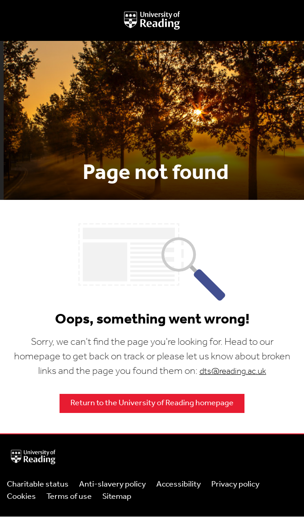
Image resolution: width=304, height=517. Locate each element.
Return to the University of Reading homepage (152, 403)
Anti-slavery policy (112, 484)
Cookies (21, 496)
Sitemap (116, 496)
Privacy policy (235, 484)
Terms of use (69, 496)
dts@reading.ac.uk (232, 372)
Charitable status (38, 484)
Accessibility (178, 484)
